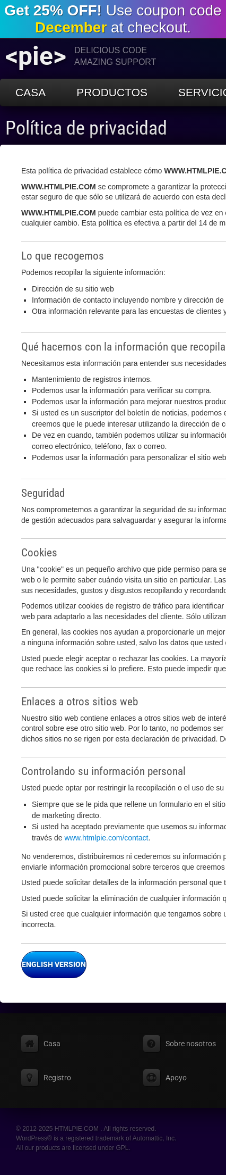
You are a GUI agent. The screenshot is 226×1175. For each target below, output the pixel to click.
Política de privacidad (86, 128)
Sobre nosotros (191, 1043)
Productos (111, 92)
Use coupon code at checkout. (112, 19)
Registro (57, 1077)
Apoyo (176, 1077)
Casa (30, 92)
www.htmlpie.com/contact (106, 838)
